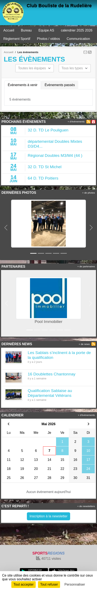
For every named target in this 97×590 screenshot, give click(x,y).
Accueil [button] (8, 30)
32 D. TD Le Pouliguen (48, 130)
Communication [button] (78, 39)
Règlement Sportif (16, 39)
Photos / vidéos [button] (48, 39)
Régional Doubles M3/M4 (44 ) (55, 155)
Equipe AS (46, 30)
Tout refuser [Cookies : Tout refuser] (49, 584)
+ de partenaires (86, 266)
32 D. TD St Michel (45, 167)
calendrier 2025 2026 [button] (76, 30)
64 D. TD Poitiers (43, 178)
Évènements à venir (22, 85)
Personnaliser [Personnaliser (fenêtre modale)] (74, 584)
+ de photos (88, 192)
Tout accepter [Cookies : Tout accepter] (23, 584)
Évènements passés (60, 85)
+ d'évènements (76, 121)
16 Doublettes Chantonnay (51, 374)
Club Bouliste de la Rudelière (59, 5)
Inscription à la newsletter (49, 516)
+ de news (84, 344)
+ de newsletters (86, 506)
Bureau (26, 30)
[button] (5, 227)
